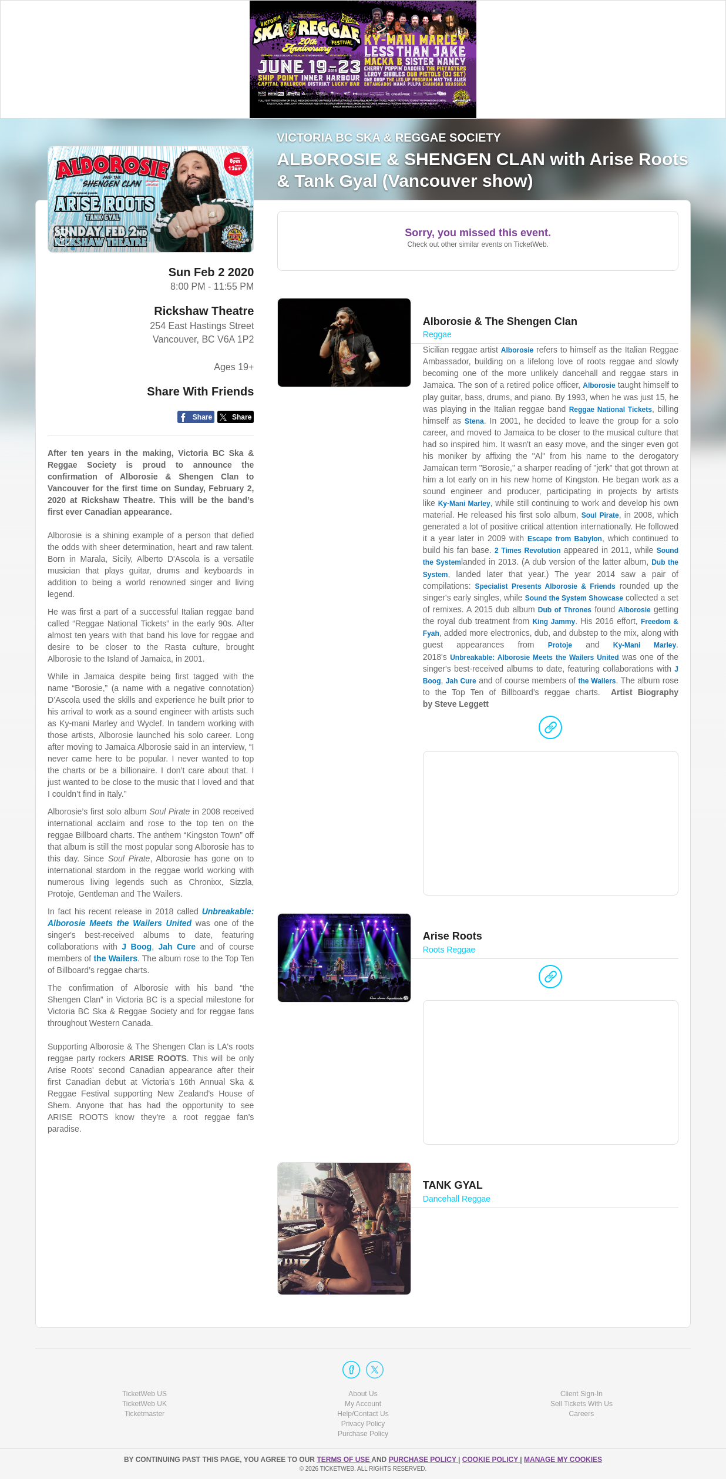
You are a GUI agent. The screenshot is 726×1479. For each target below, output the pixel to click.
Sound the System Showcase (574, 598)
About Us (362, 1394)
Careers (581, 1414)
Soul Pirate (600, 515)
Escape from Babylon (564, 539)
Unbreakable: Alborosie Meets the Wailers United (534, 657)
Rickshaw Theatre (204, 310)
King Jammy (553, 622)
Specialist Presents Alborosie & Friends (545, 586)
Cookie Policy (491, 1459)
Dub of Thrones (564, 610)
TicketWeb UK (144, 1404)
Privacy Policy (363, 1424)
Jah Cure (461, 681)
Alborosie (517, 350)
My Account (363, 1404)
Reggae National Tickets (610, 409)
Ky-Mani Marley (464, 503)
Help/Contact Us (362, 1414)
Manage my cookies (563, 1459)
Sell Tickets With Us (581, 1404)
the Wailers (597, 681)
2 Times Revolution (528, 550)
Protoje (560, 645)
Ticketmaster (144, 1414)
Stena (474, 421)
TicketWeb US (144, 1394)
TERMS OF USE (344, 1459)
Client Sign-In (581, 1394)
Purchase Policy (363, 1434)
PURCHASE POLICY (423, 1459)
